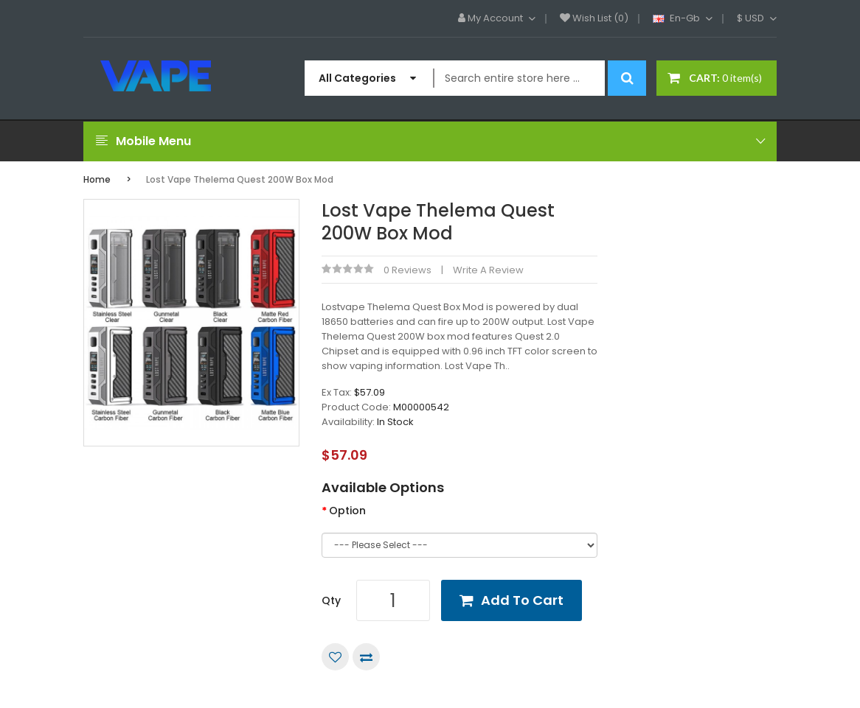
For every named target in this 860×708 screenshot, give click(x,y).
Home (97, 179)
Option (347, 510)
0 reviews (407, 270)
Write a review (488, 270)
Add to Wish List (335, 656)
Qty (331, 600)
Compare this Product (366, 656)
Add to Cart (522, 600)
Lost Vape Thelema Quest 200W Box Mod (239, 179)
